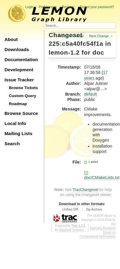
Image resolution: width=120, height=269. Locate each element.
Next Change (99, 36)
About (11, 39)
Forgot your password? (97, 7)
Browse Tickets (23, 88)
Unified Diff (70, 209)
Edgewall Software (71, 230)
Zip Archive (94, 209)
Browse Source (21, 113)
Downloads (16, 49)
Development (18, 69)
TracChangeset (85, 190)
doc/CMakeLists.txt (101, 177)
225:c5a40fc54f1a (76, 43)
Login (29, 7)
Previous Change (71, 36)
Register (68, 7)
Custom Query (22, 96)
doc (98, 52)
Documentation (21, 59)
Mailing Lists (18, 133)
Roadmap (18, 104)
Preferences (48, 7)
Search (12, 143)
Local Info (15, 123)
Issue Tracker (19, 79)
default (90, 94)
